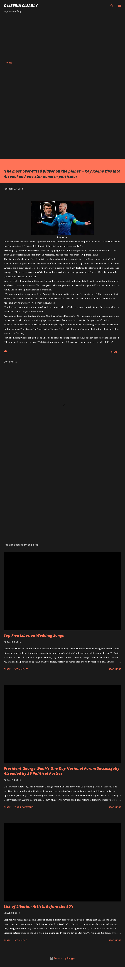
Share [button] (114, 352)
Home (9, 62)
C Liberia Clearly (21, 5)
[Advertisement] (62, 37)
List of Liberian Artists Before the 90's (39, 906)
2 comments (20, 669)
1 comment (20, 940)
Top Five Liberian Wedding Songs (34, 635)
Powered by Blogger (63, 958)
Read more (115, 669)
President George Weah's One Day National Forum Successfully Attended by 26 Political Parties (61, 771)
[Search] (112, 5)
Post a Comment (23, 807)
